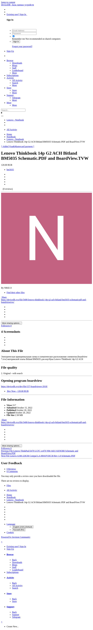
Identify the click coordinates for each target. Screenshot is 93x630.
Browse (10, 60)
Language (11, 524)
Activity (10, 78)
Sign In (16, 42)
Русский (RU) (18, 530)
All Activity (17, 80)
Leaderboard (17, 70)
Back (14, 560)
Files (9, 485)
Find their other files (16, 292)
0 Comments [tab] (12, 471)
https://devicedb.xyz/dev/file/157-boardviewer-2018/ (24, 386)
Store (9, 88)
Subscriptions (13, 75)
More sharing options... (11, 323)
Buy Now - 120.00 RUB (18, 391)
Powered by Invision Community (15, 537)
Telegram (16, 98)
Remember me (18, 39)
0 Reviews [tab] (11, 469)
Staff (14, 68)
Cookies (10, 532)
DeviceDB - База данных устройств (17, 5)
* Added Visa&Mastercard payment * (17, 146)
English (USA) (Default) (22, 527)
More (14, 73)
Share (4, 297)
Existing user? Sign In (17, 14)
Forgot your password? (22, 46)
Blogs (14, 65)
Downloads (17, 63)
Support (10, 95)
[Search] (13, 110)
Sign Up (10, 51)
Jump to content (8, 2)
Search (15, 83)
